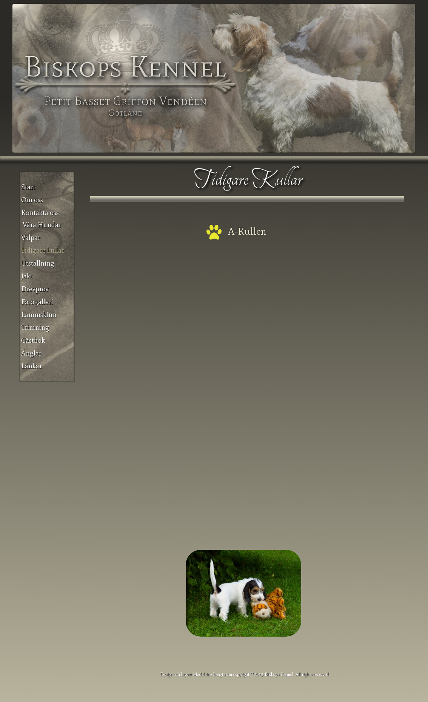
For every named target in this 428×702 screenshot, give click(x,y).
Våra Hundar (42, 225)
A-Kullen (247, 231)
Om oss (32, 200)
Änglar (31, 353)
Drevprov (35, 289)
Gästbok (33, 340)
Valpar (30, 237)
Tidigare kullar (42, 250)
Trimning (35, 327)
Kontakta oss (40, 213)
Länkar (31, 366)
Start (28, 187)
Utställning (37, 263)
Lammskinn (39, 315)
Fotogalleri (37, 302)
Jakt (26, 276)
